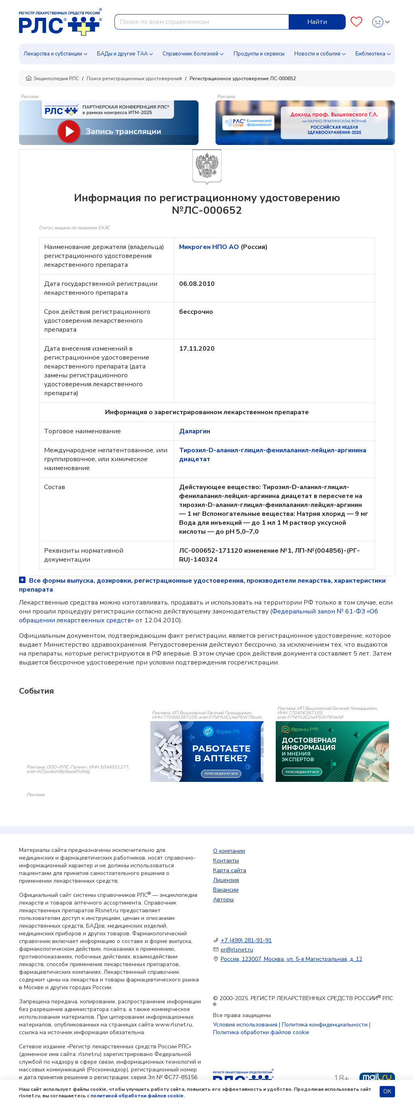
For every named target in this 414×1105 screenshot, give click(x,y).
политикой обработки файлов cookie (137, 1095)
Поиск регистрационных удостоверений (134, 78)
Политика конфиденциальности (325, 1024)
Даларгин (194, 431)
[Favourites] (356, 22)
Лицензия (226, 880)
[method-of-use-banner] (109, 122)
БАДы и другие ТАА (122, 53)
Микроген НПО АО (210, 247)
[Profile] (381, 22)
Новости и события (317, 53)
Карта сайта (229, 870)
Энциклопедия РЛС (52, 78)
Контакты (226, 860)
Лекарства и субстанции (52, 53)
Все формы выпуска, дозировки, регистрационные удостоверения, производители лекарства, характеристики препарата (202, 585)
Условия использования (245, 1024)
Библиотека (370, 53)
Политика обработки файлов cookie (261, 1032)
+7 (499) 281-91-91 (246, 940)
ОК (387, 1091)
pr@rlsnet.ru (237, 950)
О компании (229, 851)
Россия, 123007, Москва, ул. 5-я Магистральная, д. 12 (291, 959)
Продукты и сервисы (259, 53)
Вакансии (226, 890)
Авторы (223, 899)
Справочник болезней (190, 53)
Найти (317, 21)
